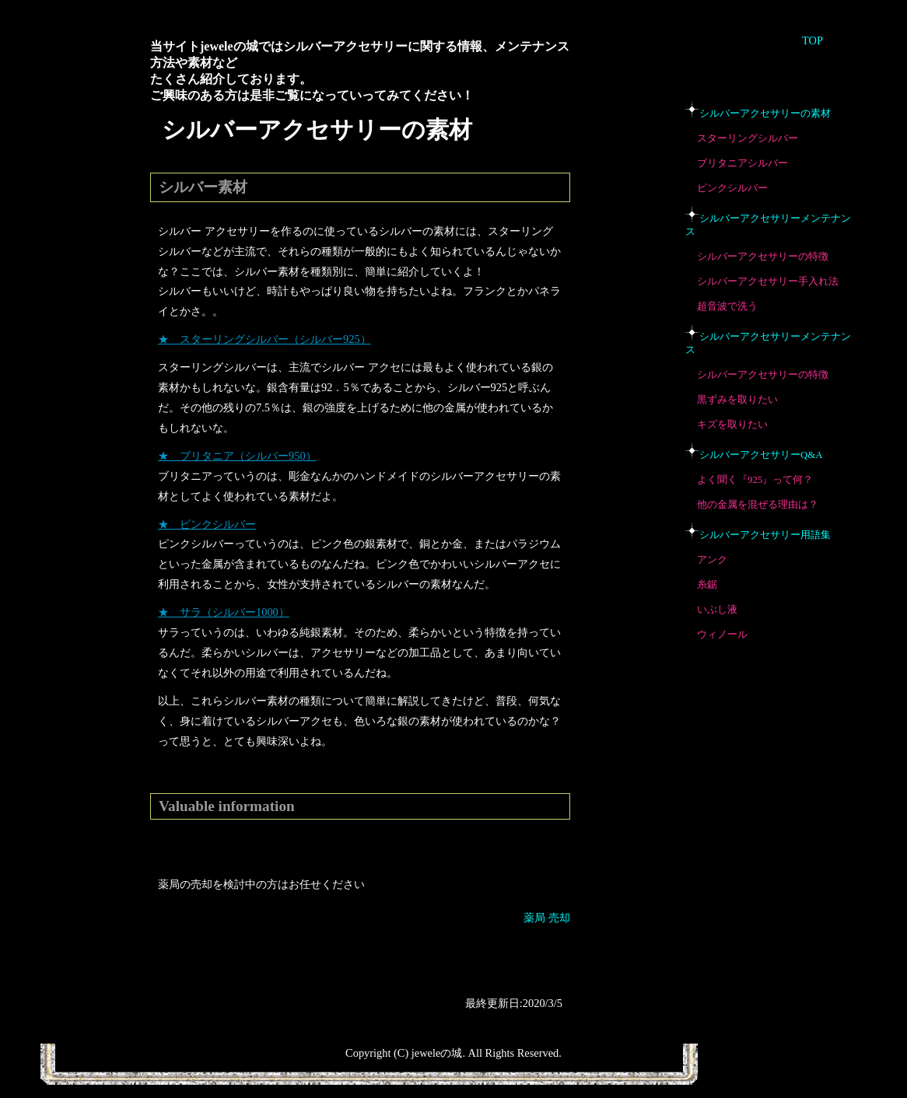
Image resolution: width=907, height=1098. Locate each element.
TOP (812, 40)
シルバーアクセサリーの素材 (765, 113)
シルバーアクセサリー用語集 (765, 535)
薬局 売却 (547, 917)
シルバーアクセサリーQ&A (760, 454)
